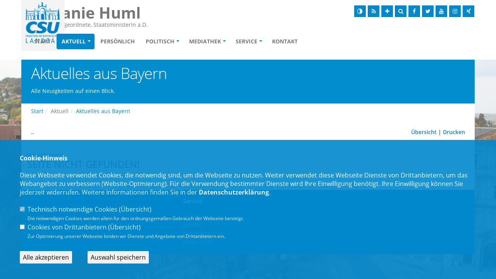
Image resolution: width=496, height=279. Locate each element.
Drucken (454, 132)
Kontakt (329, 41)
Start (87, 41)
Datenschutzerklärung (234, 192)
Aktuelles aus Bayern (103, 111)
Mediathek (249, 41)
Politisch (204, 41)
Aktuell (118, 41)
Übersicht (424, 132)
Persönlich (162, 41)
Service (291, 41)
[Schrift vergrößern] (387, 11)
